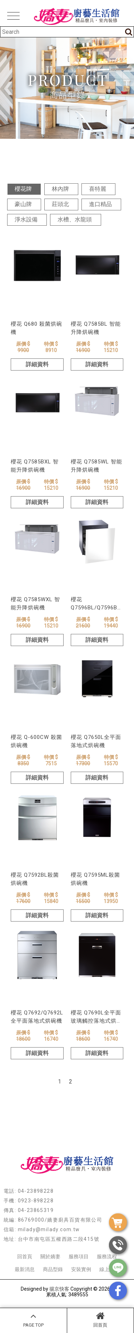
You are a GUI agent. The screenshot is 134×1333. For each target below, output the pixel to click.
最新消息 (25, 1269)
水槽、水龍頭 (75, 219)
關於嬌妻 (50, 1256)
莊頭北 (60, 204)
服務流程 (107, 1256)
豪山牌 (23, 204)
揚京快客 (59, 1289)
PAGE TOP (33, 1319)
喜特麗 (97, 188)
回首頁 (100, 1319)
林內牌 (60, 188)
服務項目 (79, 1256)
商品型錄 (53, 1269)
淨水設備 (26, 219)
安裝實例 (81, 1269)
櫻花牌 (23, 188)
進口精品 (100, 204)
